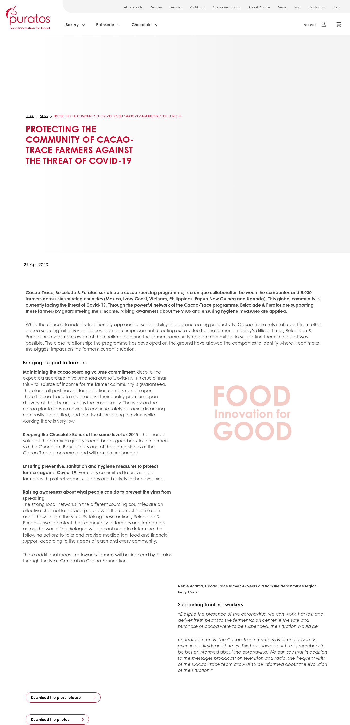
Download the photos (50, 719)
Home (30, 116)
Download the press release (56, 697)
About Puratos (259, 7)
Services (176, 7)
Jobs (336, 7)
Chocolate (142, 24)
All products (133, 7)
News (282, 7)
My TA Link (197, 7)
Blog (297, 7)
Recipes (156, 7)
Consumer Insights (227, 7)
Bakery (72, 24)
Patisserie (105, 24)
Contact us (316, 7)
